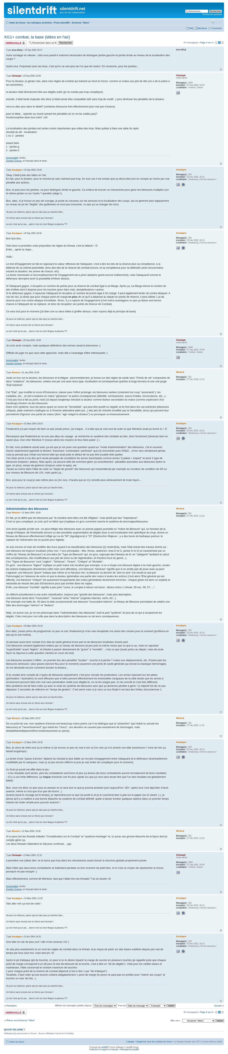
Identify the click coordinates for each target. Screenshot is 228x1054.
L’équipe (130, 1041)
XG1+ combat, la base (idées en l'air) (37, 37)
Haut (221, 69)
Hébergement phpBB (129, 1049)
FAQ (191, 28)
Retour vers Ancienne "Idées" (20, 1020)
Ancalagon (17, 170)
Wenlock (16, 372)
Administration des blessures (27, 508)
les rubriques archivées (39, 22)
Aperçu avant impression (213, 22)
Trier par (133, 1005)
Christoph (16, 76)
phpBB (104, 1047)
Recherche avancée (212, 14)
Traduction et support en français (103, 1049)
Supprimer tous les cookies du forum (154, 1041)
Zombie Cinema (14, 161)
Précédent (11, 1005)
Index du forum (17, 22)
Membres (202, 28)
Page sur (206, 42)
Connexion (216, 28)
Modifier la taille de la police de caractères (219, 22)
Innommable (12, 158)
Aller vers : (175, 1020)
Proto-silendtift (62, 22)
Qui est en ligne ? (14, 1029)
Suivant (218, 1005)
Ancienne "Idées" (81, 22)
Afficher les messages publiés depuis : (86, 1005)
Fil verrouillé (15, 42)
